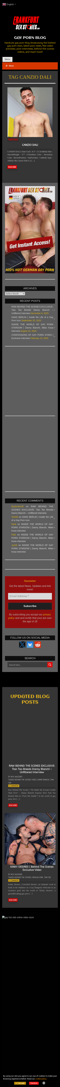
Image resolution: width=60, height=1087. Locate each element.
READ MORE (12, 167)
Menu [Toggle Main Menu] (9, 66)
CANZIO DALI (30, 144)
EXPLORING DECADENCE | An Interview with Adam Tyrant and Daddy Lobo (32, 1019)
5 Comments (47, 1032)
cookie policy (40, 1079)
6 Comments (47, 1016)
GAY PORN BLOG (30, 38)
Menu (7, 59)
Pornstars (13, 139)
